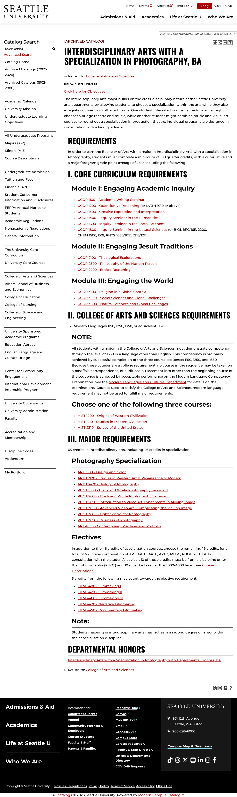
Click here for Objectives (84, 91)
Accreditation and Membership (20, 435)
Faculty (11, 418)
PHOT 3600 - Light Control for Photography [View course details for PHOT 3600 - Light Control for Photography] (114, 514)
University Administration (26, 411)
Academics (152, 17)
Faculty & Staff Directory (134, 750)
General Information (22, 236)
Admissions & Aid (117, 17)
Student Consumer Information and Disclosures (29, 197)
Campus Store (126, 738)
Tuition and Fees (19, 179)
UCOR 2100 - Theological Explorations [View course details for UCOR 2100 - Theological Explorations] (109, 258)
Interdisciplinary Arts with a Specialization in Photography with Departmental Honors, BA (144, 660)
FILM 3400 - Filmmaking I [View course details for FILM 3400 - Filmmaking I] (99, 586)
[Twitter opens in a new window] (185, 760)
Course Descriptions (22, 158)
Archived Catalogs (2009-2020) (26, 72)
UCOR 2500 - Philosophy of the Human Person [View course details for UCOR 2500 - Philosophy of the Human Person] (117, 264)
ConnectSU (124, 732)
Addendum (14, 459)
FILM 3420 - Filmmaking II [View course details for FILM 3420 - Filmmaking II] (100, 592)
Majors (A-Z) (15, 143)
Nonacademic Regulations (27, 228)
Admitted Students (82, 714)
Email (120, 726)
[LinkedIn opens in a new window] (200, 760)
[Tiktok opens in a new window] (170, 760)
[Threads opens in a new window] (177, 760)
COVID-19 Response (130, 766)
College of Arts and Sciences (29, 276)
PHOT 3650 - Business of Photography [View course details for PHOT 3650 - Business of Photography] (110, 520)
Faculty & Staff (79, 742)
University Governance (24, 403)
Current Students (81, 736)
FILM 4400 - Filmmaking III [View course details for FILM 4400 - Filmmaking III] (100, 598)
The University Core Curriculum (21, 252)
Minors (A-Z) (15, 151)
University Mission (20, 109)
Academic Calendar (21, 101)
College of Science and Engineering (24, 315)
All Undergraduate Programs (29, 135)
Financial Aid (16, 187)
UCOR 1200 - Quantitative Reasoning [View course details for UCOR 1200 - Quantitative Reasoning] (109, 206)
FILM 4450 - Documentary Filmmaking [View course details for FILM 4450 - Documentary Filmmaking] (111, 610)
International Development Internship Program (28, 387)
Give (228, 6)
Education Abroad (20, 344)
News (130, 6)
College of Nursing (21, 305)
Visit (217, 6)
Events (144, 6)
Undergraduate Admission (27, 172)
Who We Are (220, 17)
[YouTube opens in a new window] (193, 760)
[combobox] (198, 33)
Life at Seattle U (185, 17)
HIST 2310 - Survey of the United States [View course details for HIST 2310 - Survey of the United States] (110, 428)
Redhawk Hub (126, 708)
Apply (204, 6)
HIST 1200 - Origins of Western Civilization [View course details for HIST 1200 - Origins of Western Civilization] (113, 416)
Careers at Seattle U (131, 743)
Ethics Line (164, 786)
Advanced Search (19, 55)
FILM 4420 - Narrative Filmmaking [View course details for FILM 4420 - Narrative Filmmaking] (106, 604)
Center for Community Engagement (24, 374)
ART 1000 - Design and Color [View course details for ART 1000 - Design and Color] (102, 472)
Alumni (73, 720)
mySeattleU (125, 720)
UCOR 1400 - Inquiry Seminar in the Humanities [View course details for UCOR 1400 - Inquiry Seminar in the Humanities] (118, 218)
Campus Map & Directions (190, 746)
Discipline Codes (19, 451)
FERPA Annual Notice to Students (25, 210)
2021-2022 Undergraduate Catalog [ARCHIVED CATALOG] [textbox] (196, 33)
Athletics (163, 6)
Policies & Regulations (70, 786)
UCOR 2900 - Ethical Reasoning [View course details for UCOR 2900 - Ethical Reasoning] (104, 270)
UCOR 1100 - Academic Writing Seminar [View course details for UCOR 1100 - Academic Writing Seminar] (111, 200)
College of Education (22, 297)
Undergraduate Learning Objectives (26, 119)
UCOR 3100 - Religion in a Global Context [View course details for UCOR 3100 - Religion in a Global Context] (112, 292)
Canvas (121, 714)
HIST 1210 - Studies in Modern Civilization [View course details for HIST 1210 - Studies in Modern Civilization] (112, 422)
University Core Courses (25, 263)
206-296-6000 (183, 731)
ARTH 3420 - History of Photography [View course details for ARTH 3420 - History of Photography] (108, 484)
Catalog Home (17, 62)
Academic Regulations (24, 221)
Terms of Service (123, 786)
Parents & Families (82, 748)
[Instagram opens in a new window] (207, 760)
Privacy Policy (99, 786)
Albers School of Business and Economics (27, 286)
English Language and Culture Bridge (24, 355)
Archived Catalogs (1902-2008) (26, 85)
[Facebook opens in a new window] (214, 760)
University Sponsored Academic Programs (23, 334)
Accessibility (145, 786)
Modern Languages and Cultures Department (147, 382)
